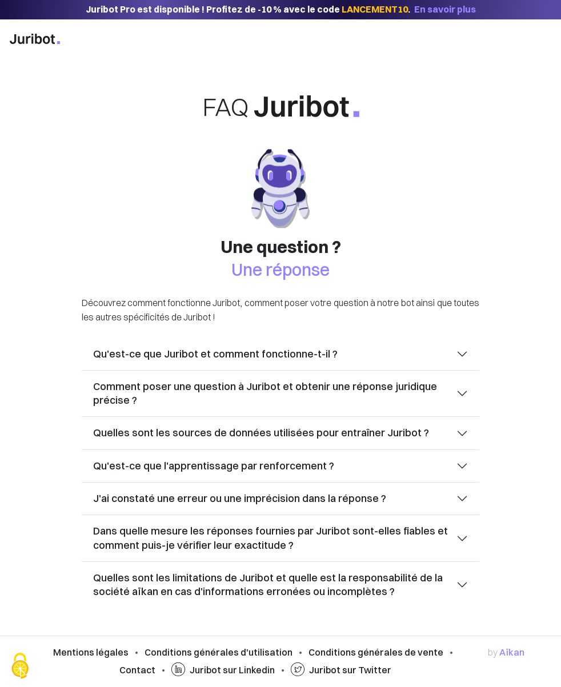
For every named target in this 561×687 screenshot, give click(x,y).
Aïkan (511, 652)
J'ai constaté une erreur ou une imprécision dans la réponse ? (239, 498)
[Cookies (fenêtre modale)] (20, 667)
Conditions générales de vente (375, 652)
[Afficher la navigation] (538, 40)
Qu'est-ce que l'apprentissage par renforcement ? (213, 465)
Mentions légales (91, 652)
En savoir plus (445, 9)
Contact (137, 670)
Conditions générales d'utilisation (218, 652)
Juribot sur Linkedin (223, 669)
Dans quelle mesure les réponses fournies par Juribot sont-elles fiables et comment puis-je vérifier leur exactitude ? (270, 537)
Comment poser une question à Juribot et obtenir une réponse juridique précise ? (265, 393)
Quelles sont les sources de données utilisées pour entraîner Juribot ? (261, 432)
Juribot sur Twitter (341, 669)
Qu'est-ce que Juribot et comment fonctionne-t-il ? (215, 353)
